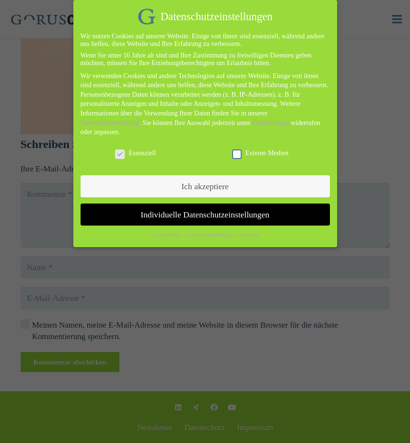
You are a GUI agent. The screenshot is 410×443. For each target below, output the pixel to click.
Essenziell (135, 148)
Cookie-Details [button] (167, 230)
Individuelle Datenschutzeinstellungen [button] (205, 209)
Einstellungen (270, 117)
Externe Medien (260, 148)
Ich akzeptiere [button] (205, 181)
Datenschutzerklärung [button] (210, 230)
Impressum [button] (247, 230)
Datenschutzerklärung (110, 117)
